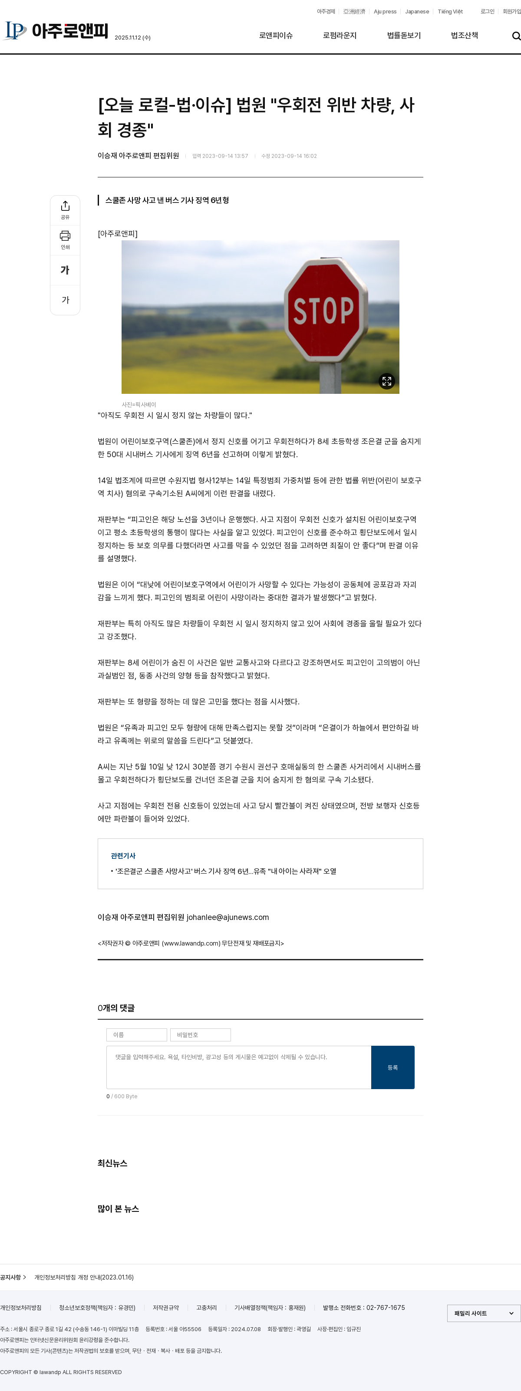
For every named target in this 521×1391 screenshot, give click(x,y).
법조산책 (464, 35)
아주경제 (326, 11)
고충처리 (206, 1307)
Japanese (417, 11)
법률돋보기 (404, 35)
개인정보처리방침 (21, 1307)
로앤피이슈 (276, 35)
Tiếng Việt (450, 11)
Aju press (385, 11)
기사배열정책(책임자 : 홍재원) (270, 1307)
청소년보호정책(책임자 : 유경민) (97, 1307)
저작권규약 (166, 1307)
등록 (393, 1067)
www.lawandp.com (191, 943)
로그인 (487, 11)
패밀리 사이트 (471, 1313)
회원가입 (512, 11)
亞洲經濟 (354, 11)
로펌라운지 (340, 35)
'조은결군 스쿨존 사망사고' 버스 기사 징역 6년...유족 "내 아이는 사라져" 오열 (225, 871)
